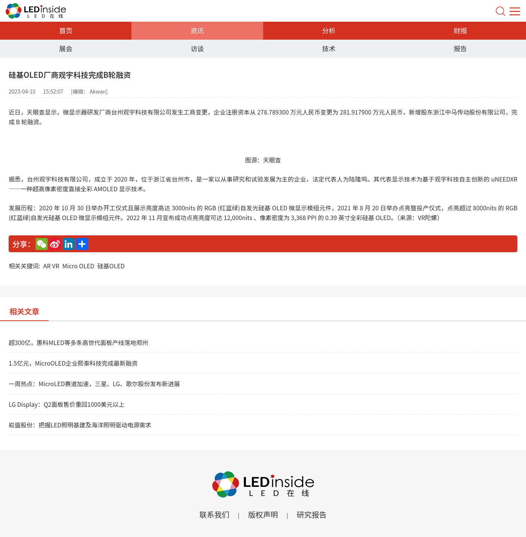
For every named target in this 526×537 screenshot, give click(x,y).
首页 (66, 30)
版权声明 (263, 514)
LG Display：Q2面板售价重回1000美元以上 (67, 404)
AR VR (51, 265)
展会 (66, 48)
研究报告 (312, 514)
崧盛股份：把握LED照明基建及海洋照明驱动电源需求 (80, 424)
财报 (460, 30)
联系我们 (214, 514)
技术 (328, 48)
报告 (460, 48)
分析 (328, 30)
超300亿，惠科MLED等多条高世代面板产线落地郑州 (78, 342)
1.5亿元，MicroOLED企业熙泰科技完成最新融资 (73, 362)
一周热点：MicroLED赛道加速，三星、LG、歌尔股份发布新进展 (94, 383)
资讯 (197, 30)
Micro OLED (78, 265)
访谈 (197, 48)
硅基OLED (111, 265)
